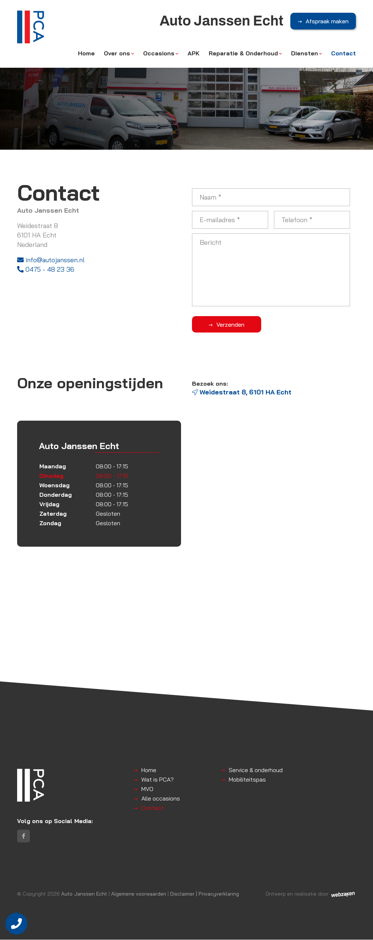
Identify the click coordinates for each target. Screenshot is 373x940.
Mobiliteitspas (247, 779)
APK (194, 53)
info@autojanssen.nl (51, 260)
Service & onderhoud (256, 770)
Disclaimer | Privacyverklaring (204, 894)
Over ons (117, 53)
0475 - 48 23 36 (45, 269)
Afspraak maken (327, 21)
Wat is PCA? (157, 779)
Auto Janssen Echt (84, 894)
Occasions (158, 53)
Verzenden (229, 324)
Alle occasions (160, 798)
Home (86, 53)
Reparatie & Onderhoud (243, 53)
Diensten (304, 53)
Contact (343, 53)
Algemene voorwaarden (138, 894)
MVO (147, 788)
